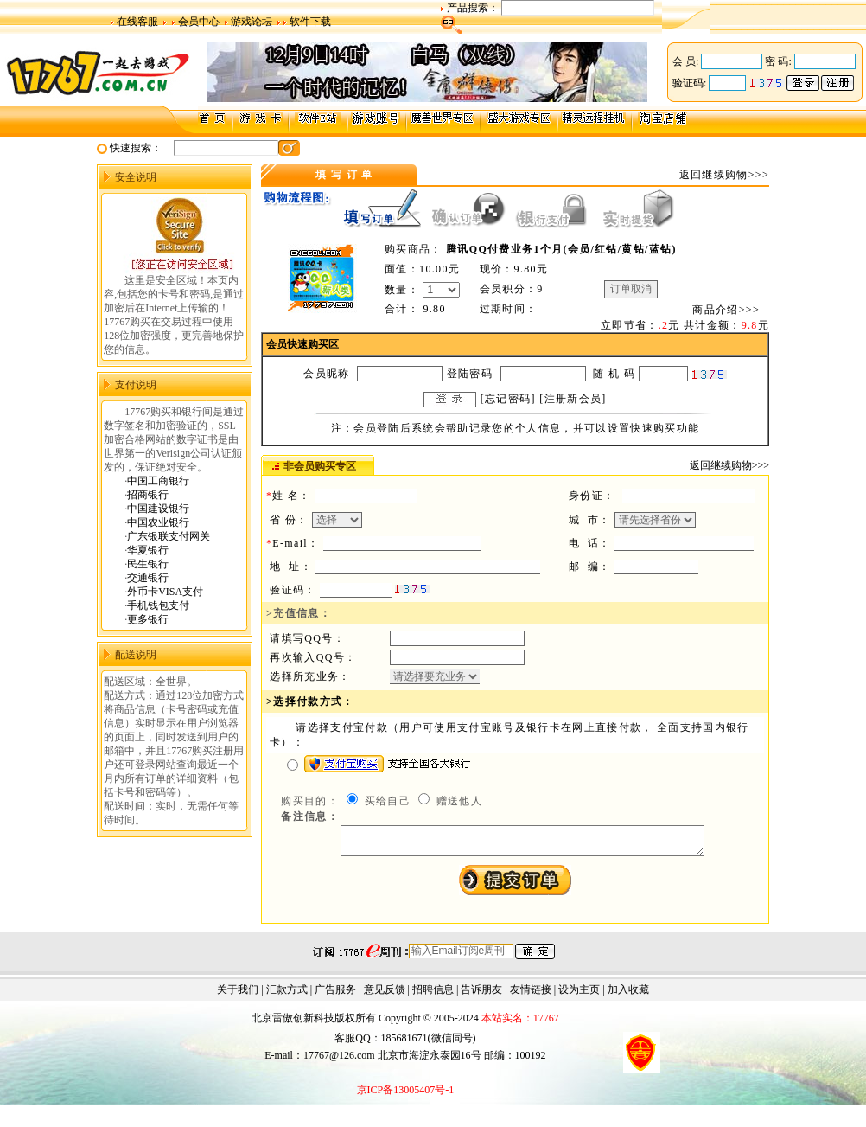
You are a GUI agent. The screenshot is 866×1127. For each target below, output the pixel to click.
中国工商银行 (158, 481)
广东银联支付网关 (168, 536)
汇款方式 (287, 995)
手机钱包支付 (158, 605)
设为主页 (579, 995)
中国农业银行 (158, 522)
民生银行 (148, 564)
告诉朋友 (481, 995)
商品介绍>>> (726, 310)
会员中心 (199, 22)
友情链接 (530, 995)
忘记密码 (508, 399)
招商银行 (148, 495)
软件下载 (310, 22)
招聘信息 (433, 995)
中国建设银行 (158, 509)
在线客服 (137, 22)
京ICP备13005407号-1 (406, 1095)
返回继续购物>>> (724, 175)
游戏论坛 (251, 22)
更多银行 (148, 619)
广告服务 (335, 995)
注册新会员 (573, 399)
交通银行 (148, 578)
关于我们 (237, 995)
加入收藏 (628, 995)
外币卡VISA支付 (165, 592)
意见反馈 (384, 995)
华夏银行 (148, 550)
